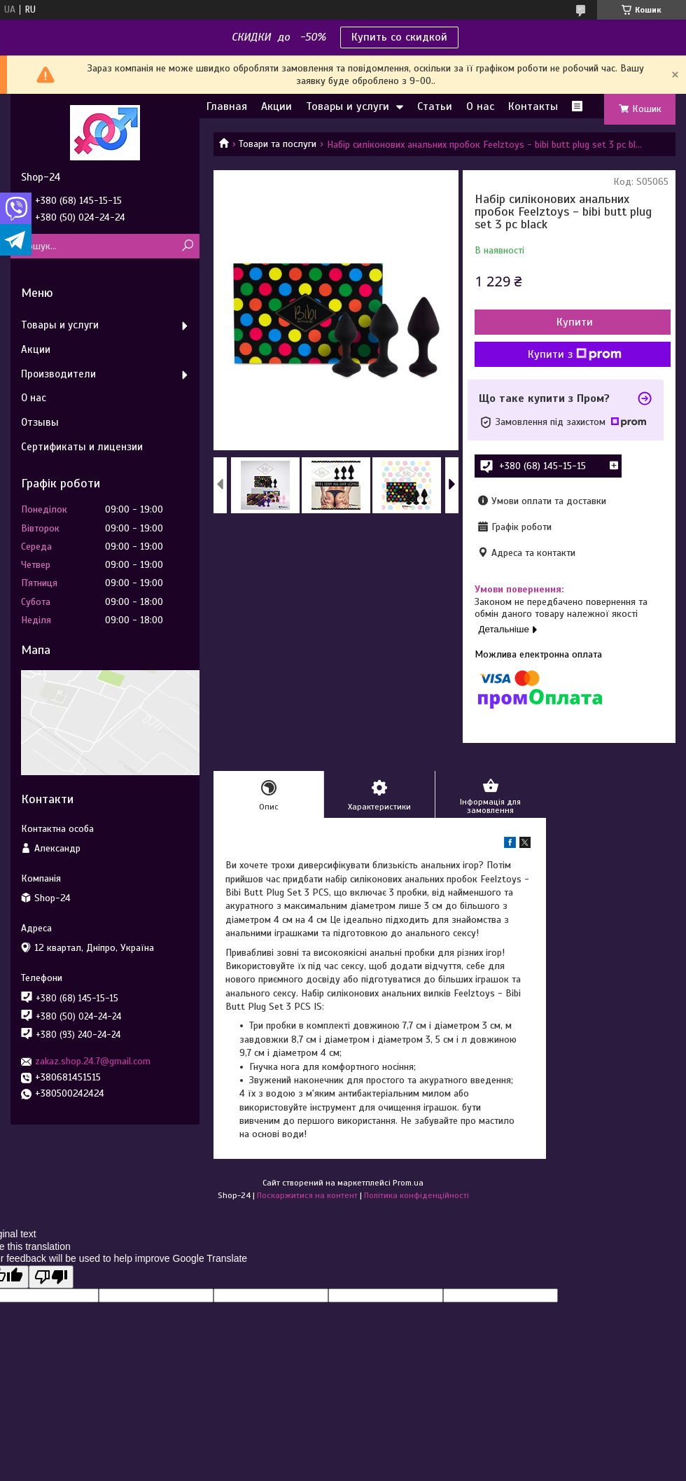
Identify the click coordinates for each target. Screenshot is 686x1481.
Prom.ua (408, 1183)
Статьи (434, 106)
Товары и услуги (347, 106)
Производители (58, 374)
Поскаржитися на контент (307, 1195)
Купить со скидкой (399, 37)
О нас (480, 106)
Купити (574, 322)
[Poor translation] (51, 1276)
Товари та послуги (277, 144)
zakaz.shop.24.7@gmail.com (92, 1061)
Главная (226, 106)
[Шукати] (187, 246)
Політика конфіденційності (416, 1195)
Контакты (533, 106)
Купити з (575, 354)
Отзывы (40, 422)
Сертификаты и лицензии (82, 446)
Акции (276, 106)
